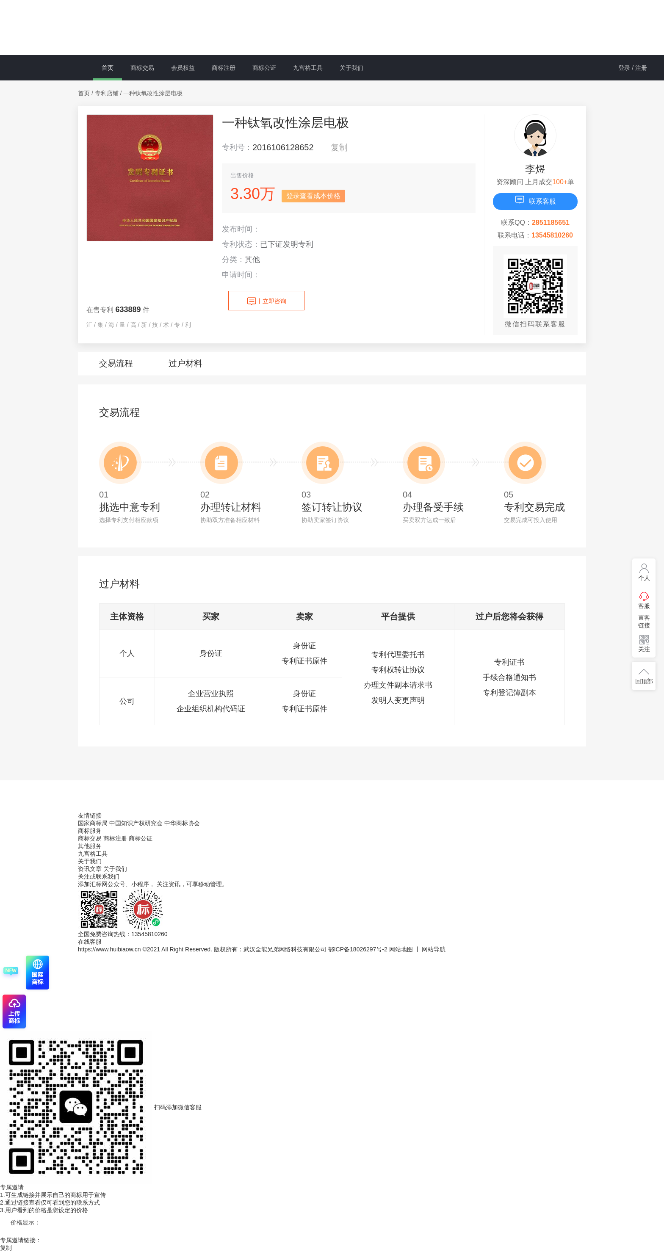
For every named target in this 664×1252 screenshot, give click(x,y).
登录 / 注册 (632, 67)
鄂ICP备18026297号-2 (357, 949)
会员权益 (183, 67)
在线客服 (90, 941)
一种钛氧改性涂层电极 (153, 93)
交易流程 (116, 363)
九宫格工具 (308, 67)
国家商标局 (93, 823)
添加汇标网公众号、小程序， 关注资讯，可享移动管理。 (153, 884)
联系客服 (535, 200)
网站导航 (433, 949)
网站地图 (401, 949)
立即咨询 (266, 301)
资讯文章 (90, 868)
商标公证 (264, 67)
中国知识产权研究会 (136, 823)
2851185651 (551, 222)
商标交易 (142, 67)
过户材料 (185, 363)
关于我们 (351, 67)
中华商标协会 (182, 823)
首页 (107, 67)
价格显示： (25, 1222)
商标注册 (223, 67)
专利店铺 (107, 93)
